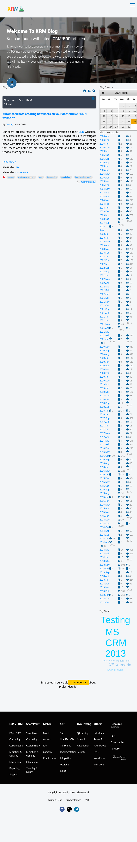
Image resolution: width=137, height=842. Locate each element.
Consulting (31, 739)
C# (111, 664)
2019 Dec (105, 380)
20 (110, 121)
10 (134, 110)
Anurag (9, 124)
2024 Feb (104, 203)
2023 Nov (105, 215)
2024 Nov (105, 189)
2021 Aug (104, 313)
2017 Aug (104, 422)
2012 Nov (105, 598)
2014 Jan (104, 557)
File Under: (9, 167)
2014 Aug (104, 534)
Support (13, 774)
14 (116, 116)
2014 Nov (105, 523)
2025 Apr (104, 177)
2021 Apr (104, 328)
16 (129, 116)
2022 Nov (105, 264)
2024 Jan (104, 207)
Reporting (14, 768)
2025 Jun (104, 170)
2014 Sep (105, 531)
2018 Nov (105, 395)
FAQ (87, 800)
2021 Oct (104, 305)
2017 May (105, 433)
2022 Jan (104, 294)
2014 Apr (104, 542)
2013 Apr (104, 583)
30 (129, 126)
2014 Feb (104, 553)
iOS (45, 745)
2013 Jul (104, 579)
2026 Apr (104, 136)
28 (116, 126)
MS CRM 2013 (115, 643)
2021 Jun (104, 320)
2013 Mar (104, 587)
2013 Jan (104, 595)
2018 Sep (105, 403)
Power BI (98, 739)
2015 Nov (105, 482)
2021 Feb (104, 335)
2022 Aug (104, 271)
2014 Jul (104, 538)
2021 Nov (105, 301)
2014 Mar (104, 549)
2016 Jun (104, 467)
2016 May (105, 470)
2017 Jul (104, 425)
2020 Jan (104, 376)
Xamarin (123, 665)
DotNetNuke (21, 172)
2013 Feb (104, 591)
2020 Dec (105, 346)
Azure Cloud (100, 745)
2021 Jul (104, 316)
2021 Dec (105, 298)
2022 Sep (105, 267)
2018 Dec (105, 392)
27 (110, 126)
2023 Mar (104, 249)
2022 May (105, 279)
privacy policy (73, 800)
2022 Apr (104, 283)
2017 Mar (104, 440)
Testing (115, 620)
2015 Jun (104, 500)
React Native (50, 758)
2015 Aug (104, 493)
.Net (17, 167)
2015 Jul (104, 497)
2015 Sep (105, 489)
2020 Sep (105, 350)
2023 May (105, 241)
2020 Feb (104, 373)
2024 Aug (104, 192)
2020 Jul (104, 358)
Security (81, 751)
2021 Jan (104, 339)
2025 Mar (104, 181)
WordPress (99, 758)
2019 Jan (104, 388)
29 (123, 126)
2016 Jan (104, 474)
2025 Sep (105, 158)
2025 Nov (105, 151)
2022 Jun (104, 275)
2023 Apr (104, 245)
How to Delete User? (83, 177)
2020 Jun (104, 361)
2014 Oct (104, 527)
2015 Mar (104, 512)
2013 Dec (105, 561)
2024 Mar (104, 200)
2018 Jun (104, 410)
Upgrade (64, 764)
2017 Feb (104, 444)
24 (134, 121)
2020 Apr (104, 365)
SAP (62, 733)
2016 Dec (105, 448)
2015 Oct (104, 486)
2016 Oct (104, 455)
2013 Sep (105, 572)
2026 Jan (104, 143)
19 (104, 121)
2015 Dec (105, 478)
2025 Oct (104, 155)
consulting (14, 739)
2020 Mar (104, 369)
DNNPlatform (66, 177)
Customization (16, 745)
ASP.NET (11, 177)
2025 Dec (105, 147)
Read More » (9, 161)
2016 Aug (104, 463)
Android (47, 739)
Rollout (63, 770)
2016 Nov (105, 452)
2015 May (105, 504)
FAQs (113, 736)
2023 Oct (104, 219)
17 (134, 116)
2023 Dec (105, 211)
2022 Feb (104, 290)
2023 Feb (104, 252)
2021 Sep (105, 309)
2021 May (105, 324)
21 (116, 121)
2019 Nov (105, 384)
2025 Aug (104, 162)
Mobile (46, 733)
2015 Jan (104, 516)
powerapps (115, 669)
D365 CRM (15, 733)
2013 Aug (104, 576)
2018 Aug (104, 406)
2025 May (105, 173)
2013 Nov (105, 564)
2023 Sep (105, 222)
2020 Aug (104, 354)
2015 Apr (104, 508)
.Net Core (99, 764)
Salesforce (99, 733)
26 (104, 126)
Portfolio (115, 748)
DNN (81, 131)
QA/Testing (82, 733)
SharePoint (31, 733)
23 (129, 121)
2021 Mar (104, 331)
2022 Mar (104, 286)
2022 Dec (105, 260)
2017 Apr (104, 437)
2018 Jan (104, 414)
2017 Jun (104, 429)
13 (110, 116)
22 (123, 121)
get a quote (79, 682)
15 (123, 116)
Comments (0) (88, 181)
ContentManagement (26, 177)
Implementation (68, 751)
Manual (81, 739)
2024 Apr (104, 196)
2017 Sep (105, 418)
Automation (83, 745)
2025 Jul (104, 166)
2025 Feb (104, 185)
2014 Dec (105, 519)
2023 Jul (104, 234)
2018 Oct (104, 399)
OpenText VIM (67, 739)
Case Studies (117, 742)
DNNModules (52, 177)
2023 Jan (104, 256)
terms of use (55, 800)
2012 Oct (104, 602)
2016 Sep (105, 459)
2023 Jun (104, 237)
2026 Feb (104, 140)
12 (104, 116)
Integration (15, 762)
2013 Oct (104, 568)
